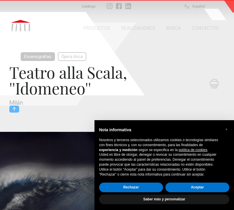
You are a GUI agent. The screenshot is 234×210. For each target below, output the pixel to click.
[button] (226, 129)
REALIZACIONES (138, 28)
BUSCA (173, 28)
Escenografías (37, 56)
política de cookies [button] (192, 150)
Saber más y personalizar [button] (164, 199)
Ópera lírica (72, 56)
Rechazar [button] (131, 187)
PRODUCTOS (96, 28)
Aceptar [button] (197, 187)
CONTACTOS (205, 28)
